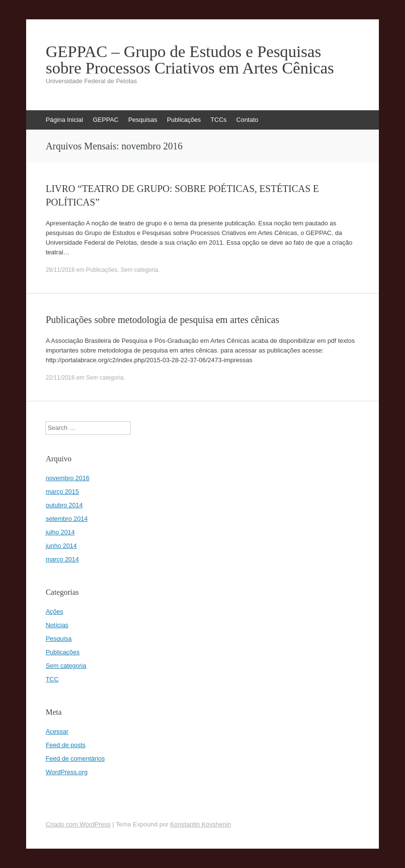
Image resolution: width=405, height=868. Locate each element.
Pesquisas (142, 119)
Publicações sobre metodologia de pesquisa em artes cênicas (162, 319)
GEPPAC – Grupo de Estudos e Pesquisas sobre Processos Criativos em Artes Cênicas (189, 60)
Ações (54, 611)
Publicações (184, 119)
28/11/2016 (60, 269)
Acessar (56, 731)
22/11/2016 (60, 377)
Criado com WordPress (77, 824)
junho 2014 (60, 545)
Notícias (56, 625)
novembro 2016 (67, 478)
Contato (247, 119)
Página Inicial (64, 119)
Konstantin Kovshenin (200, 824)
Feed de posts (65, 745)
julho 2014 (60, 532)
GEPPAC (106, 119)
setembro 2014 (66, 518)
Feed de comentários (75, 758)
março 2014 (62, 559)
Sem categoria (139, 269)
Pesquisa (58, 638)
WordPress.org (66, 772)
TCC (52, 679)
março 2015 (62, 491)
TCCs (218, 119)
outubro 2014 (64, 505)
